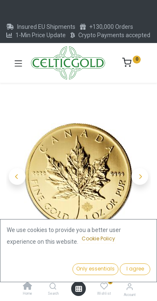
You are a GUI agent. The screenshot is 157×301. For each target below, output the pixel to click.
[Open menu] (78, 289)
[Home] (27, 286)
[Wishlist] (104, 286)
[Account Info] (130, 286)
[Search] (53, 286)
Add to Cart (112, 267)
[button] (17, 176)
